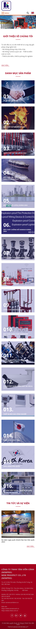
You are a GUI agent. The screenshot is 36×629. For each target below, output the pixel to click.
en (32, 13)
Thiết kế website (13, 627)
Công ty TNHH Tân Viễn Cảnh (25, 623)
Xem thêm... (5, 65)
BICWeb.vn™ (24, 627)
